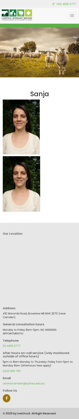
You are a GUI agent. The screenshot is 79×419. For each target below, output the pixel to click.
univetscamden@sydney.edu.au (24, 383)
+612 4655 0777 (66, 4)
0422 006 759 (12, 371)
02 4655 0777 (12, 346)
